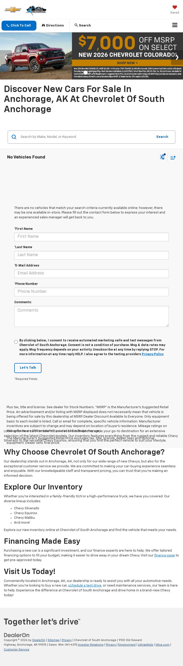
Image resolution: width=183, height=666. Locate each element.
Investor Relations (91, 644)
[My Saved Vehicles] (174, 10)
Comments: (23, 302)
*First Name (23, 229)
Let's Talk (28, 367)
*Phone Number (26, 284)
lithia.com (163, 644)
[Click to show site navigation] (175, 25)
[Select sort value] (172, 157)
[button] (19, 26)
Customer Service (16, 649)
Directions (53, 25)
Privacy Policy (152, 354)
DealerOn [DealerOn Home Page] (38, 640)
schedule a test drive (84, 585)
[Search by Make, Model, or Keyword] (86, 137)
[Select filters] (162, 158)
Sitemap (54, 640)
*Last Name (23, 247)
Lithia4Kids (145, 644)
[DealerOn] (17, 635)
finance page (164, 555)
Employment (127, 644)
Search (162, 137)
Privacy (67, 640)
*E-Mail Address (26, 265)
